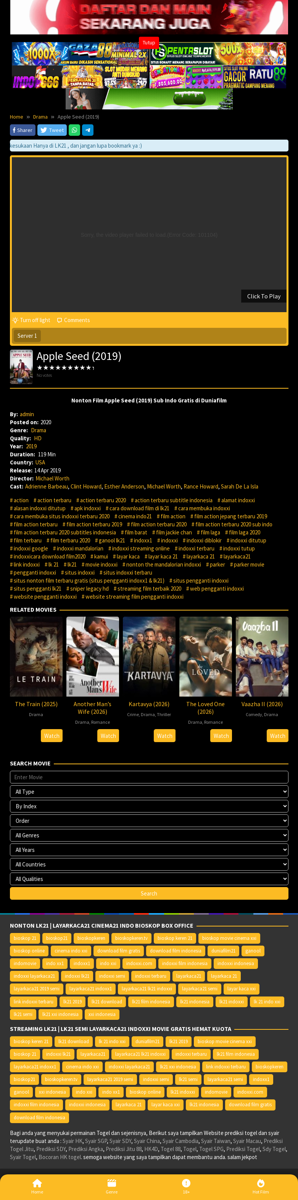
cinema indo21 (135, 516)
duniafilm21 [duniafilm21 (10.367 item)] (223, 951)
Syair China (147, 1141)
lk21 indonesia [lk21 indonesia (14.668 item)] (194, 1001)
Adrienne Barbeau (46, 486)
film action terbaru (36, 524)
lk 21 (53, 564)
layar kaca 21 (163, 556)
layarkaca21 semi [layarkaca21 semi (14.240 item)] (199, 988)
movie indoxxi (101, 564)
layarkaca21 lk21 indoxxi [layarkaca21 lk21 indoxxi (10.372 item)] (147, 988)
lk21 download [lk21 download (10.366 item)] (107, 1001)
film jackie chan (174, 532)
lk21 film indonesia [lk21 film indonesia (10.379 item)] (151, 1001)
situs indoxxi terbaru (127, 572)
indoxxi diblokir (204, 540)
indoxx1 (143, 540)
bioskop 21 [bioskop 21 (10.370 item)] (25, 938)
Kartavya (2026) (149, 704)
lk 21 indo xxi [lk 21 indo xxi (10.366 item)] (267, 1001)
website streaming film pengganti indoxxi (134, 596)
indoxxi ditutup (248, 540)
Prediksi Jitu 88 (124, 1149)
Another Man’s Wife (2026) (92, 707)
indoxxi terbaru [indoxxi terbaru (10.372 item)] (150, 976)
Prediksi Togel (243, 1149)
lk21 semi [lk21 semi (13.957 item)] (23, 1014)
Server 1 (27, 335)
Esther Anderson (124, 486)
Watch (52, 735)
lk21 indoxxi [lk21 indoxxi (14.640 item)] (231, 1001)
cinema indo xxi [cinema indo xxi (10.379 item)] (71, 951)
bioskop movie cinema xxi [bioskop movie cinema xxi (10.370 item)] (229, 938)
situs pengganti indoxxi (201, 580)
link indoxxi (27, 564)
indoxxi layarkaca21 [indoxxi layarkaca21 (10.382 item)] (34, 976)
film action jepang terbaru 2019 (230, 516)
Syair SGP (96, 1141)
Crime (133, 714)
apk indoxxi (87, 508)
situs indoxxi (80, 572)
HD (38, 438)
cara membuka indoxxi (204, 508)
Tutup (149, 42)
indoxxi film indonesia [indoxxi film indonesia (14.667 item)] (185, 963)
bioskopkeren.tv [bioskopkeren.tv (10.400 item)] (131, 938)
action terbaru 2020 (103, 500)
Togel (190, 1149)
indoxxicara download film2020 (49, 556)
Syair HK (72, 1141)
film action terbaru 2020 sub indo (233, 524)
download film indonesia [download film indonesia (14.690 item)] (175, 951)
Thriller (164, 714)
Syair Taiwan (215, 1141)
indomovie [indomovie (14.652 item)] (25, 963)
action (21, 500)
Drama (38, 430)
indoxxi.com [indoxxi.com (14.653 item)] (139, 963)
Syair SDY (120, 1141)
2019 (31, 446)
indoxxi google (31, 548)
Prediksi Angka (85, 1149)
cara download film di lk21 (139, 508)
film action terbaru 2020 (159, 524)
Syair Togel (23, 1157)
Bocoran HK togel (60, 1157)
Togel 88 (170, 1149)
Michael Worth (52, 478)
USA (40, 462)
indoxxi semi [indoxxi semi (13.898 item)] (112, 976)
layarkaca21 (237, 556)
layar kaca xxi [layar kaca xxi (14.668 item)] (241, 988)
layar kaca (128, 556)
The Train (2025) (36, 704)
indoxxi (169, 540)
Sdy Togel (274, 1149)
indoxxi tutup (239, 548)
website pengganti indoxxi (45, 596)
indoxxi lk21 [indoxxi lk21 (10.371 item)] (77, 976)
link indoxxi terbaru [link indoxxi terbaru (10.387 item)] (33, 1001)
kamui (101, 556)
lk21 (72, 564)
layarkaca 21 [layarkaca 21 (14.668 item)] (224, 976)
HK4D (151, 1149)
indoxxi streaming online (141, 548)
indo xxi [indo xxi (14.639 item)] (108, 963)
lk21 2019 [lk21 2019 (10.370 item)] (72, 1001)
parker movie (249, 564)
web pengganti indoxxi (217, 588)
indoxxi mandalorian (80, 548)
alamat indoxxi (238, 500)
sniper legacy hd (89, 588)
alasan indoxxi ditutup (40, 508)
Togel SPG (211, 1149)
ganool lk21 (112, 540)
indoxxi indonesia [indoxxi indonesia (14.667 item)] (235, 963)
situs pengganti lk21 (37, 588)
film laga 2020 (244, 532)
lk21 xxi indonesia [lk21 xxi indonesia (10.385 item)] (60, 1014)
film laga (210, 532)
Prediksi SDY (51, 1149)
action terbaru (54, 500)
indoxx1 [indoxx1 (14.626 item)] (82, 963)
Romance (100, 722)
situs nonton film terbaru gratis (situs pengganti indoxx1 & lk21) (89, 580)
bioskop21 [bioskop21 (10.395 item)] (57, 938)
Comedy (254, 714)
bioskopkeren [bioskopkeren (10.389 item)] (91, 938)
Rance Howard (201, 486)
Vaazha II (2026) (262, 704)
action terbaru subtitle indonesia (174, 500)
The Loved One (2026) (205, 707)
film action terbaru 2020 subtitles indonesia (65, 532)
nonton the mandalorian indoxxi (163, 564)
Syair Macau (247, 1141)
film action (173, 516)
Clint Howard (86, 486)
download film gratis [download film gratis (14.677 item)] (118, 951)
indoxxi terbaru (196, 548)
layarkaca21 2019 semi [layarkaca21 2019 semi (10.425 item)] (37, 988)
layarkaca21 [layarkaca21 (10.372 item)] (188, 976)
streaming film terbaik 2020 (149, 588)
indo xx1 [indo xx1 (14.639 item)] (55, 963)
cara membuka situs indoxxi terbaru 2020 (62, 516)
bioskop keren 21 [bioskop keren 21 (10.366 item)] (175, 938)
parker (217, 564)
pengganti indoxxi (35, 572)
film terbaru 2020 (70, 540)
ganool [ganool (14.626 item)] (253, 951)
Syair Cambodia (180, 1141)
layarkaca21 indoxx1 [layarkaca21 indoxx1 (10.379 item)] (90, 988)
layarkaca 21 (201, 556)
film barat (136, 532)
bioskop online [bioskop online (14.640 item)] (29, 951)
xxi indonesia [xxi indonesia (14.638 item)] (102, 1014)
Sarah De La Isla (239, 486)
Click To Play (263, 296)
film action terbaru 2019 (94, 524)
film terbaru (28, 540)
